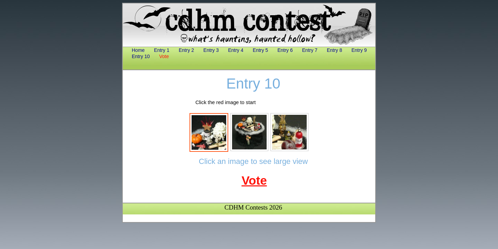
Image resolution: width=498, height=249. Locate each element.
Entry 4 (235, 50)
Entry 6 (285, 50)
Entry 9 (359, 50)
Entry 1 (161, 50)
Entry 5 (260, 50)
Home (138, 50)
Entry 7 (309, 50)
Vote (164, 56)
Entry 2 (186, 50)
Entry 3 (211, 50)
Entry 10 (141, 56)
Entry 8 (334, 50)
